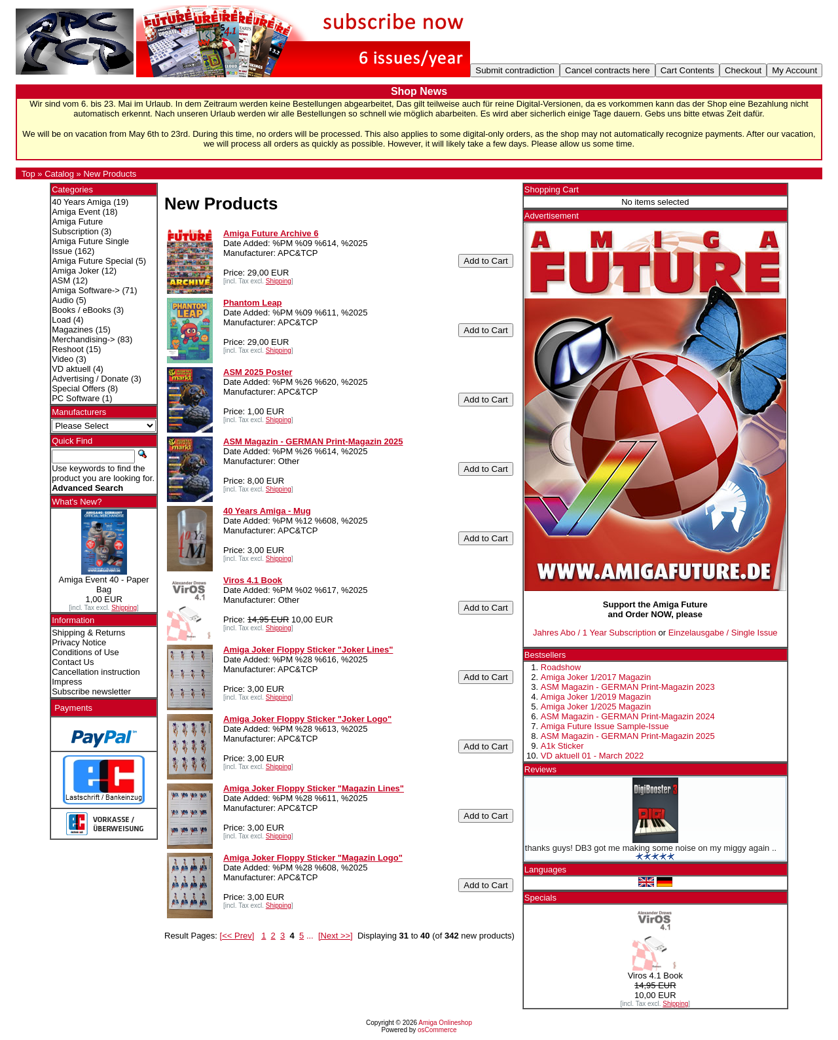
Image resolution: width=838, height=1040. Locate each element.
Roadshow (561, 667)
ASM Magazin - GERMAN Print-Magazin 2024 (628, 716)
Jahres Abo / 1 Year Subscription (594, 632)
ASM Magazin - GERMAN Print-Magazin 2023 (628, 687)
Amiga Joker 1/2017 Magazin (596, 677)
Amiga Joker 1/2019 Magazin (596, 697)
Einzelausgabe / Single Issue (723, 632)
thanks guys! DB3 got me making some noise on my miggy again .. (650, 848)
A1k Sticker (562, 746)
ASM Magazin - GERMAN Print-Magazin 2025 (628, 736)
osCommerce (437, 1029)
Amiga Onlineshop (445, 1022)
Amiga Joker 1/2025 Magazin (596, 706)
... (310, 936)
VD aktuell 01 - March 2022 (592, 756)
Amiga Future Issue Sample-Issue (605, 726)
